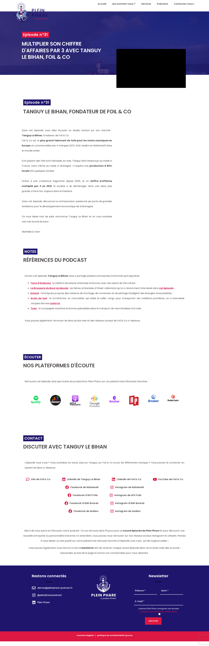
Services (146, 3)
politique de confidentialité (111, 635)
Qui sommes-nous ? (123, 3)
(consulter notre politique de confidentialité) (158, 612)
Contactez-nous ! (184, 3)
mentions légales (85, 635)
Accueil (102, 3)
